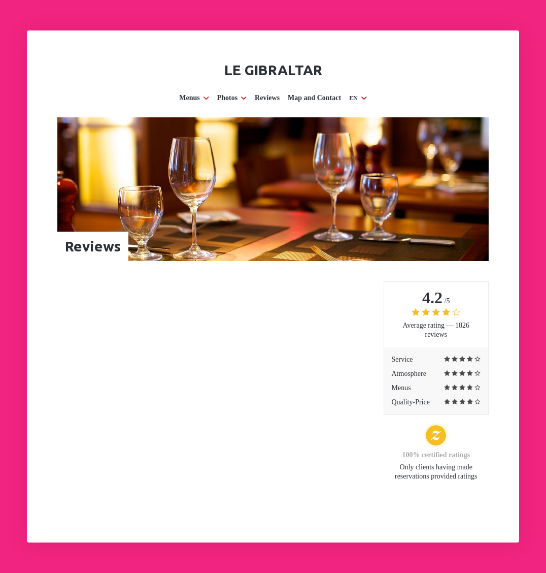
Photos (232, 98)
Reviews (267, 98)
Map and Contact (314, 98)
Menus (194, 98)
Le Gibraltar (273, 70)
